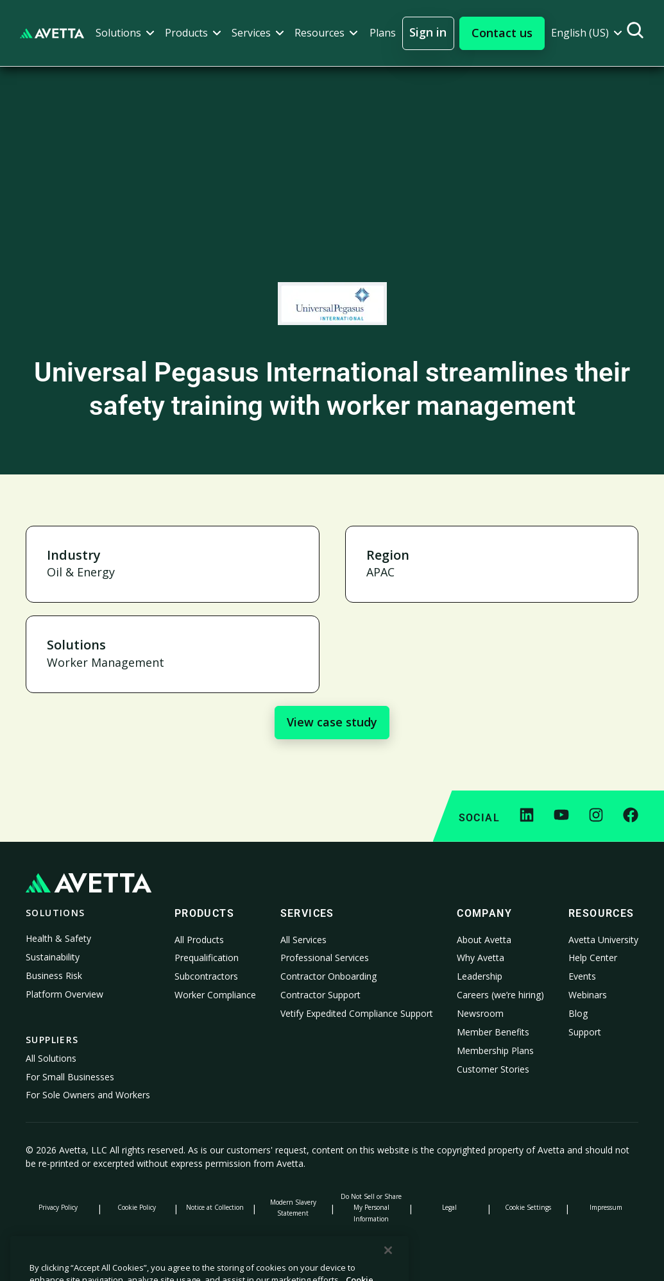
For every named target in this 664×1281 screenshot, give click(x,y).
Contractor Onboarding (328, 976)
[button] (125, 33)
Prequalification (207, 957)
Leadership (479, 976)
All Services (303, 940)
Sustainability (53, 957)
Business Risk (54, 975)
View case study (332, 722)
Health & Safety (58, 938)
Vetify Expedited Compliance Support (356, 1013)
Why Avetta (480, 957)
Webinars (587, 995)
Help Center (592, 957)
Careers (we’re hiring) (500, 995)
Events (582, 976)
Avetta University (603, 940)
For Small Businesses (70, 1077)
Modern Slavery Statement (293, 1208)
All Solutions (51, 1058)
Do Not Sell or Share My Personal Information (371, 1207)
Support (584, 1032)
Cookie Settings (528, 1207)
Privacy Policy (58, 1207)
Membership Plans (495, 1050)
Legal (449, 1207)
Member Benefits (493, 1032)
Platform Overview (64, 994)
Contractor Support (320, 995)
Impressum (606, 1207)
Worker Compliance (215, 995)
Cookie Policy (136, 1207)
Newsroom (480, 1013)
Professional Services (324, 957)
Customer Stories (493, 1069)
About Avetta (484, 940)
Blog (578, 1013)
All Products (199, 940)
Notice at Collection (215, 1207)
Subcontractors (206, 976)
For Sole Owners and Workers (88, 1095)
